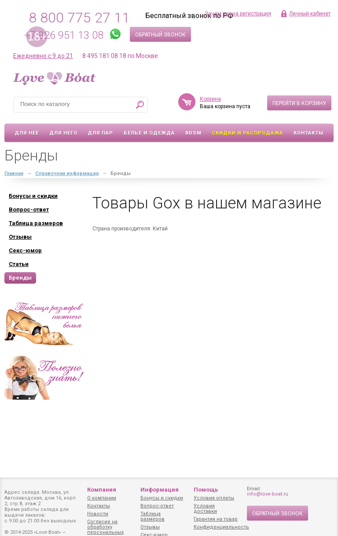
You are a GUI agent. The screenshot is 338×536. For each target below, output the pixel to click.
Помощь (206, 489)
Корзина (210, 99)
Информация (159, 489)
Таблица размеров (152, 516)
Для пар (100, 133)
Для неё (27, 133)
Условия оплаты (214, 498)
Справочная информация (67, 173)
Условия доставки (205, 508)
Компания (101, 489)
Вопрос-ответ (157, 506)
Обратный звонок (160, 35)
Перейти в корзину (299, 103)
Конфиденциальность (221, 527)
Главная (13, 173)
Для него (63, 133)
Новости (97, 514)
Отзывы (150, 527)
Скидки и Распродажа (247, 133)
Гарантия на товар (216, 519)
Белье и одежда (149, 133)
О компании (101, 498)
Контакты (308, 133)
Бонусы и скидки (161, 498)
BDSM (193, 133)
